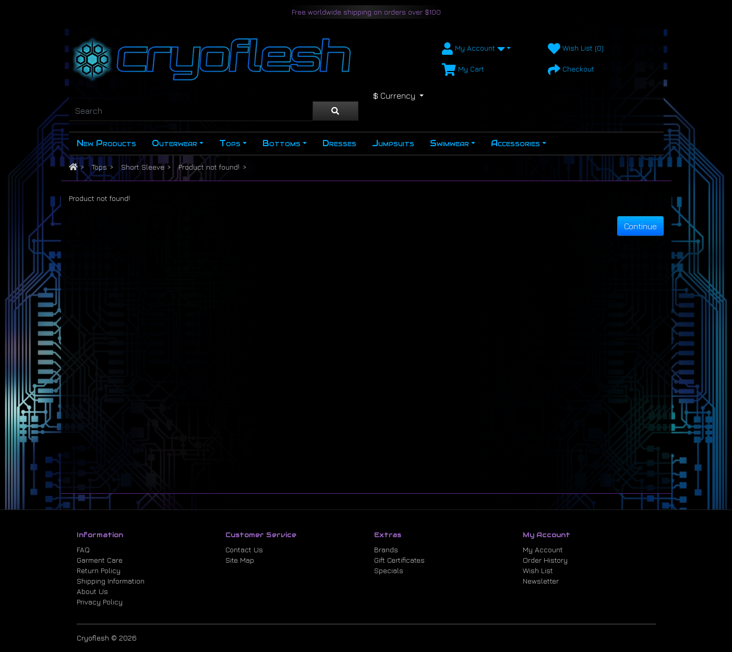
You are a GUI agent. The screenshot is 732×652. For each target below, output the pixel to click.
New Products (106, 143)
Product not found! (208, 166)
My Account (543, 549)
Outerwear (174, 143)
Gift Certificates (399, 559)
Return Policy (99, 570)
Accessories (515, 143)
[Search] (191, 111)
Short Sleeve (142, 166)
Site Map (239, 559)
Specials (388, 570)
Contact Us (244, 549)
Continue (640, 226)
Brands (386, 549)
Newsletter (541, 580)
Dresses (339, 143)
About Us (92, 591)
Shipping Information (111, 580)
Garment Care (100, 559)
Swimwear (449, 143)
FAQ (83, 549)
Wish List (538, 570)
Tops (230, 143)
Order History (545, 559)
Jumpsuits (393, 143)
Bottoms (281, 143)
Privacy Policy (100, 601)
